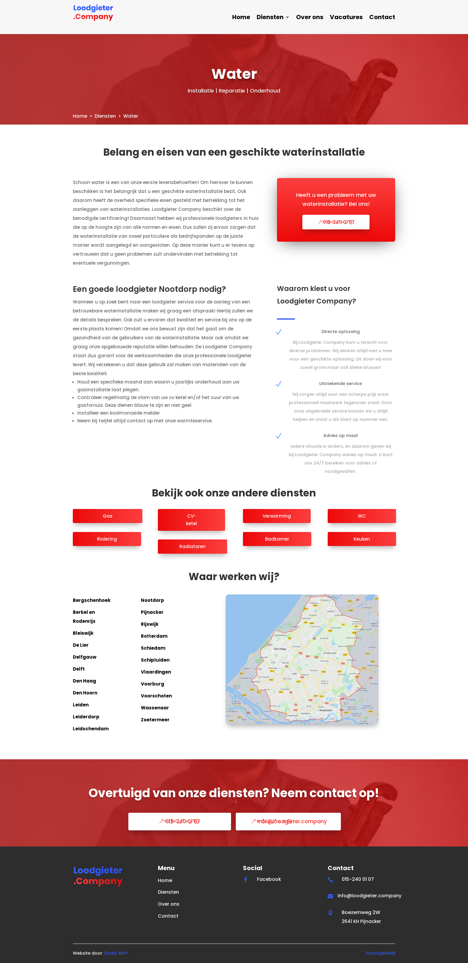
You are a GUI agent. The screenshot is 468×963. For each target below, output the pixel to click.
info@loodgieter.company (292, 821)
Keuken (362, 539)
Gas (108, 516)
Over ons (309, 18)
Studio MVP (115, 953)
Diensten (270, 18)
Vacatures (346, 18)
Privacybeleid (380, 953)
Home (241, 18)
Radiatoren (192, 546)
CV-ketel (191, 520)
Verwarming (277, 516)
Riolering (107, 539)
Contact (382, 18)
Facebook (269, 879)
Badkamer (277, 539)
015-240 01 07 (339, 222)
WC (362, 516)
